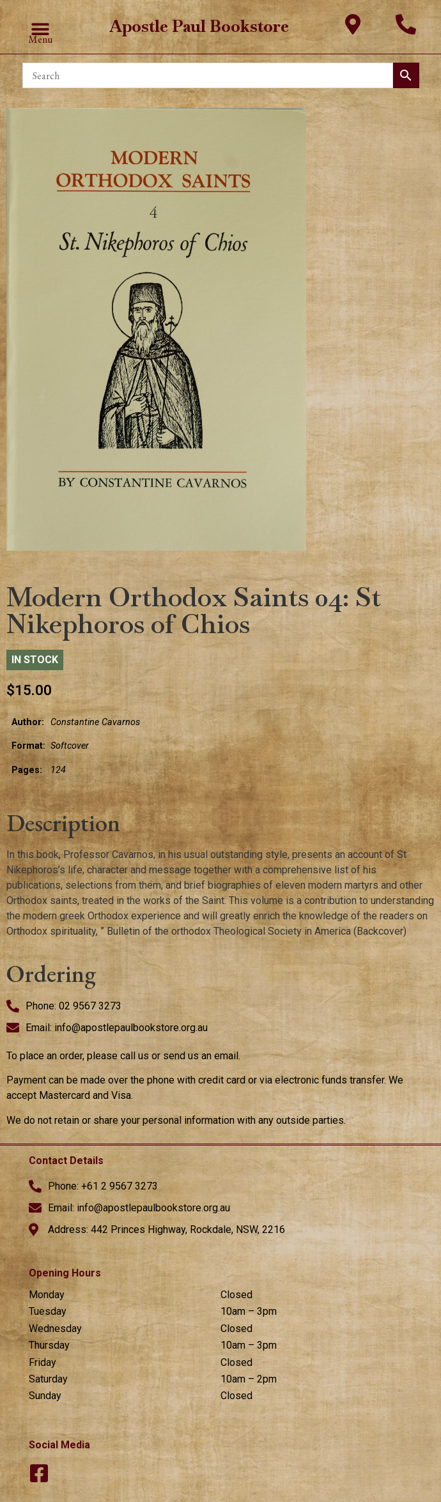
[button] (40, 29)
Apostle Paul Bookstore (199, 26)
